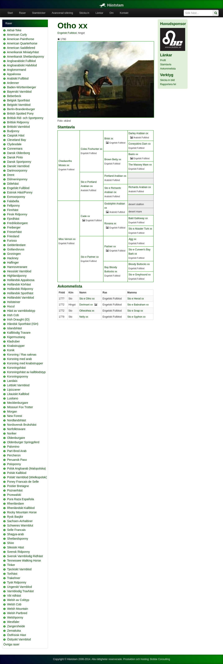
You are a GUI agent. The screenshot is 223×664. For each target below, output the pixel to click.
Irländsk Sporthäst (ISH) (22, 324)
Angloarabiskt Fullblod (21, 61)
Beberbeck (14, 96)
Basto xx (133, 154)
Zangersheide (16, 626)
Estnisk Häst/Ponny (19, 192)
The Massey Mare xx (140, 164)
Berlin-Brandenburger (21, 109)
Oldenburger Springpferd (23, 442)
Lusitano (12, 398)
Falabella (13, 201)
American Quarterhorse (22, 43)
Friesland (13, 236)
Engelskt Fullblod (18, 188)
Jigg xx (132, 239)
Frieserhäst (14, 232)
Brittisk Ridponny (18, 122)
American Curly (17, 34)
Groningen (14, 253)
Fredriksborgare (17, 223)
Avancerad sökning (62, 12)
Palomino (13, 446)
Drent (10, 175)
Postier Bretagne (18, 486)
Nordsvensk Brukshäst (21, 424)
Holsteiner (13, 302)
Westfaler (13, 622)
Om (111, 12)
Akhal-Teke (14, 30)
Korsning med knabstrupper (25, 363)
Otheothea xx (86, 310)
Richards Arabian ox (140, 187)
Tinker (11, 565)
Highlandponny (17, 275)
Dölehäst (13, 183)
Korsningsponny (17, 376)
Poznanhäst (15, 490)
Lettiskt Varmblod (18, 385)
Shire (10, 543)
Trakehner (13, 578)
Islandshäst (14, 328)
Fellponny (13, 205)
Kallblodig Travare (19, 332)
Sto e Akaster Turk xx (140, 228)
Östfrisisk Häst (16, 635)
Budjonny (13, 131)
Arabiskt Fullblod (18, 78)
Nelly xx (83, 316)
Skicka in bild (167, 80)
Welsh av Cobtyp (18, 600)
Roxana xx (110, 223)
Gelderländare (16, 245)
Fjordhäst (13, 218)
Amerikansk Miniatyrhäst (23, 52)
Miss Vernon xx (67, 239)
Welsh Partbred (17, 613)
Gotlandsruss (15, 249)
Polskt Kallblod (16, 473)
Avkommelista (168, 68)
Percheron (14, 455)
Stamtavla (165, 64)
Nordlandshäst (16, 420)
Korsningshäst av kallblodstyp (26, 372)
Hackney (12, 258)
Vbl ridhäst (14, 595)
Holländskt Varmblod (20, 297)
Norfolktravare (16, 429)
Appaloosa (14, 74)
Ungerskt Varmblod (19, 586)
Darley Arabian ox (138, 133)
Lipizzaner (13, 389)
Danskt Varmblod (18, 166)
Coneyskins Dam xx (140, 143)
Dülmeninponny (17, 179)
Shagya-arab (15, 534)
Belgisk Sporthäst (18, 100)
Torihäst (12, 573)
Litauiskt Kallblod (18, 394)
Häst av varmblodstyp (21, 310)
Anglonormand (16, 69)
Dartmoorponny (17, 170)
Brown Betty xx (112, 159)
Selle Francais (16, 529)
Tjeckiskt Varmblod (19, 569)
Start (10, 12)
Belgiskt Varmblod (19, 104)
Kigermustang (16, 337)
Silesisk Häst (15, 547)
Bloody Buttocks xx (139, 264)
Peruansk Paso (17, 459)
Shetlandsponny (17, 538)
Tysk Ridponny (16, 582)
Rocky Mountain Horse (22, 512)
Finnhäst (12, 210)
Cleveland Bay (16, 139)
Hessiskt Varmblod (19, 271)
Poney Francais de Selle (23, 481)
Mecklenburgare (17, 402)
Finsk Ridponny (17, 214)
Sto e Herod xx (135, 298)
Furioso (12, 240)
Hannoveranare (17, 267)
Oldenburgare (16, 437)
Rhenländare (15, 503)
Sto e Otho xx (87, 298)
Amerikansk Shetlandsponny (25, 56)
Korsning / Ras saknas (21, 354)
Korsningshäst (16, 367)
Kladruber (13, 341)
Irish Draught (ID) (18, 319)
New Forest (14, 416)
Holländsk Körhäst (19, 284)
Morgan (12, 411)
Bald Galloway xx (138, 218)
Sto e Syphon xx (136, 316)
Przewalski (14, 494)
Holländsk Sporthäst (20, 293)
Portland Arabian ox (115, 175)
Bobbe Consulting (160, 659)
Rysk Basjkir (15, 516)
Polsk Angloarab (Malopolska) (26, 468)
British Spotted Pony (20, 113)
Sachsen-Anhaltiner (20, 521)
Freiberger (14, 227)
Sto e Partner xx (90, 256)
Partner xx (110, 246)
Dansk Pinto (15, 157)
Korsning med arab (19, 359)
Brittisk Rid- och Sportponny (25, 118)
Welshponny (15, 617)
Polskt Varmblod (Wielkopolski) (27, 477)
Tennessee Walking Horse (24, 560)
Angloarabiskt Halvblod (22, 65)
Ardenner (13, 83)
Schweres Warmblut (20, 525)
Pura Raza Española (20, 499)
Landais (12, 380)
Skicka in (84, 12)
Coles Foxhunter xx (91, 149)
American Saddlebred (21, 47)
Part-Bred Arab (17, 451)
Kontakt (124, 12)
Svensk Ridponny (18, 551)
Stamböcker (38, 12)
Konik (10, 350)
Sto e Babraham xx (138, 304)
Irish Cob (13, 315)
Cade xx (85, 216)
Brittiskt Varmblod (18, 126)
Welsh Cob (14, 604)
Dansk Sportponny (19, 161)
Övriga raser (11, 644)
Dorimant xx (86, 304)
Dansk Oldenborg (18, 153)
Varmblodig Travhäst (20, 591)
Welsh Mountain (17, 608)
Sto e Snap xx (135, 310)
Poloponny (14, 464)
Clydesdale (14, 144)
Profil (163, 60)
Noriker (12, 433)
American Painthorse (20, 39)
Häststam (111, 5)
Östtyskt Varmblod (19, 639)
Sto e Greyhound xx (140, 274)
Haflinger (13, 262)
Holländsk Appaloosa (20, 280)
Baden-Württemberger (21, 87)
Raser (22, 12)
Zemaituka (14, 630)
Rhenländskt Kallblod (21, 508)
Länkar (99, 12)
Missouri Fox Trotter (20, 407)
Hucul (11, 306)
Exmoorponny (16, 196)
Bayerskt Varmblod (19, 91)
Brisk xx (108, 138)
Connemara (14, 148)
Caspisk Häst (15, 135)
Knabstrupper (16, 345)
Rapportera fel (168, 84)
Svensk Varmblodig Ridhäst (25, 556)
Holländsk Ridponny (20, 288)
